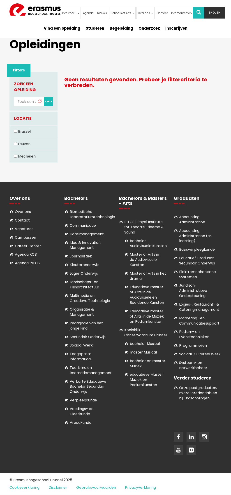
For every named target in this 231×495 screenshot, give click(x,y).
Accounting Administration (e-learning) (195, 236)
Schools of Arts (122, 13)
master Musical (143, 352)
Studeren (95, 28)
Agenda (88, 13)
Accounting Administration (192, 219)
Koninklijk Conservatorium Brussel (145, 332)
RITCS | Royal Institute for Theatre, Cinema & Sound (144, 227)
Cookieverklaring (24, 487)
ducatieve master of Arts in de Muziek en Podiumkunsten (147, 316)
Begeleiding (121, 28)
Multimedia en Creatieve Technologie (90, 298)
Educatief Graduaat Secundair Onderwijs (197, 260)
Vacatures (24, 228)
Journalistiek (81, 256)
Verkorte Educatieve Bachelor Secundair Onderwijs (88, 386)
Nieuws (102, 13)
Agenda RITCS (27, 263)
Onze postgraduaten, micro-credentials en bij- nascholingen (198, 393)
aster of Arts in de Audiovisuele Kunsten (144, 259)
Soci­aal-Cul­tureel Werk (199, 354)
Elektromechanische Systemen (197, 274)
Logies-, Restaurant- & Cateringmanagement (199, 307)
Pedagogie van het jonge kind (86, 326)
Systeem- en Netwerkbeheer (193, 365)
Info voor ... (70, 13)
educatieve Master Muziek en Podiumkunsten (146, 379)
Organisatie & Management (82, 312)
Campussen (25, 237)
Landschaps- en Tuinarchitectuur (84, 284)
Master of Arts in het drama (148, 276)
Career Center (28, 246)
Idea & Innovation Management (85, 245)
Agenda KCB (26, 254)
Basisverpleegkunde (197, 249)
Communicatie (83, 225)
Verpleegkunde (83, 400)
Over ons (145, 13)
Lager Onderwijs (84, 273)
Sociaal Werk (81, 345)
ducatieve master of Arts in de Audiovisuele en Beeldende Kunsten (147, 294)
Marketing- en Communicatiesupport (199, 321)
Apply (48, 101)
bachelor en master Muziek (147, 363)
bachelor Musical (145, 343)
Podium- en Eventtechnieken (194, 334)
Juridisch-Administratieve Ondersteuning (193, 290)
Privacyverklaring (140, 487)
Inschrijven (176, 28)
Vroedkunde (80, 422)
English (214, 12)
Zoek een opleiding (25, 86)
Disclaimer (58, 487)
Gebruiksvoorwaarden (96, 487)
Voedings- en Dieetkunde (81, 411)
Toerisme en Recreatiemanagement (91, 370)
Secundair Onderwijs (88, 336)
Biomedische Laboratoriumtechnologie (92, 214)
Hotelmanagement (87, 234)
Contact (162, 13)
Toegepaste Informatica (80, 356)
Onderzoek (149, 28)
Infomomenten (181, 13)
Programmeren (193, 345)
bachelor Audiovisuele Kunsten (148, 243)
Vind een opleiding (62, 28)
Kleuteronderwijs (84, 264)
